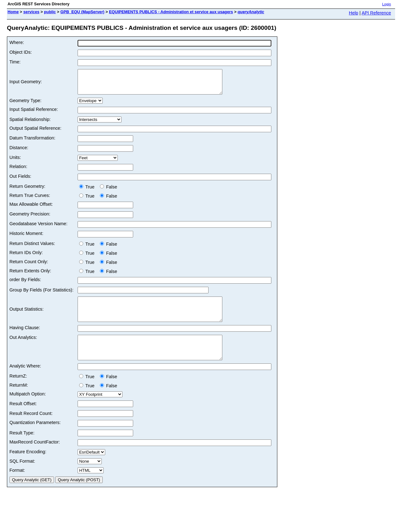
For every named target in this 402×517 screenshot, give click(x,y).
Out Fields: (20, 180)
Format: (17, 484)
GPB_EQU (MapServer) (82, 11)
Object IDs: (20, 52)
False (108, 191)
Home (13, 11)
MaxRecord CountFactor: (34, 456)
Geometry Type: (25, 105)
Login (386, 4)
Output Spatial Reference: (35, 132)
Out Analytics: (23, 346)
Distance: (18, 152)
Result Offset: (23, 417)
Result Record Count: (31, 427)
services (31, 11)
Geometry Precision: (29, 218)
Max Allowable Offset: (31, 208)
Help (353, 12)
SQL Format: (22, 475)
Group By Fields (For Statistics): (41, 294)
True (88, 191)
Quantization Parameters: (35, 436)
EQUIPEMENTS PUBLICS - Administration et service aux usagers (171, 11)
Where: (16, 42)
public (50, 11)
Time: (14, 61)
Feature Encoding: (27, 465)
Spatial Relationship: (30, 124)
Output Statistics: (26, 316)
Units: (15, 162)
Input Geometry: (25, 84)
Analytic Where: (25, 380)
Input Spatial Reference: (33, 114)
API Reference (376, 12)
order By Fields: (25, 284)
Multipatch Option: (27, 408)
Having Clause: (24, 337)
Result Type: (22, 446)
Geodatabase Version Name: (38, 228)
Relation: (18, 171)
